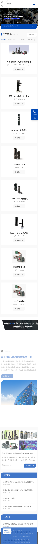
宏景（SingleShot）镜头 (19, 96)
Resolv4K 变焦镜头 (19, 130)
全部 (4, 39)
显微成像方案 (12, 39)
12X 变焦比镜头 (19, 165)
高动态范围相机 (19, 267)
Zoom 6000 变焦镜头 (19, 199)
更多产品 (31, 34)
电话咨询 (34, 114)
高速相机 (30, 39)
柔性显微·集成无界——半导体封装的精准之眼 (19, 534)
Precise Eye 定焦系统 (19, 233)
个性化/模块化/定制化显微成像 (19, 62)
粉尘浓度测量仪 (18, 541)
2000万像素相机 (18, 301)
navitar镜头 (22, 39)
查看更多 (18, 69)
